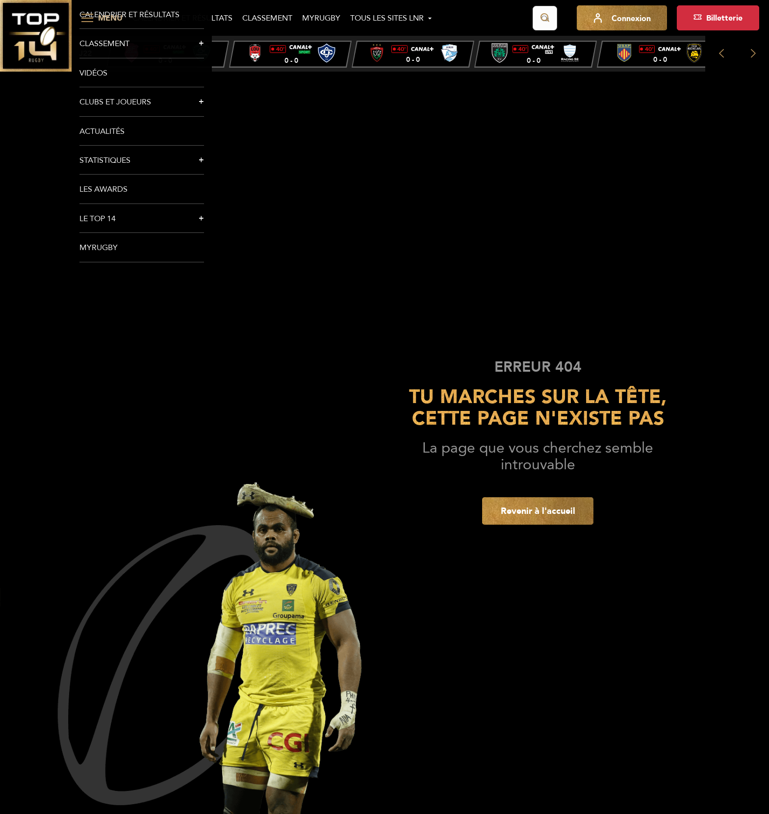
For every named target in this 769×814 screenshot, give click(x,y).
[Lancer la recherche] (545, 18)
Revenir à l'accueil (538, 510)
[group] (167, 54)
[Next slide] (753, 54)
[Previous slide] (721, 54)
